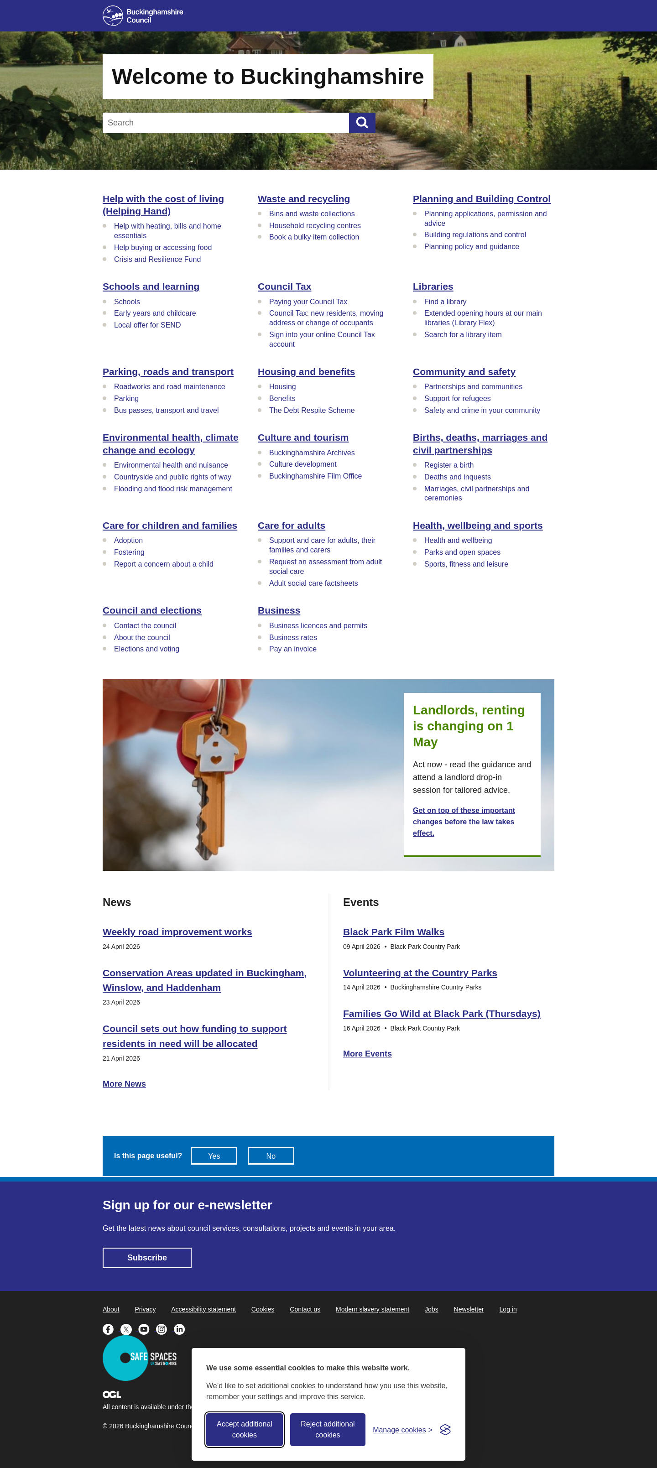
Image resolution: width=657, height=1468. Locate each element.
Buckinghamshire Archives (312, 453)
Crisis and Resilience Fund (157, 259)
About (111, 1309)
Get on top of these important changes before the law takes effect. (464, 822)
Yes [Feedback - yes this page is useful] (214, 1156)
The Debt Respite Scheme (312, 410)
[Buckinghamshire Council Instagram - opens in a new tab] (165, 1328)
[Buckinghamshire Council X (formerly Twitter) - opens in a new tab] (129, 1328)
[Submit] (362, 123)
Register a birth (449, 465)
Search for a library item (463, 334)
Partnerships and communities (473, 386)
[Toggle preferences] (403, 1430)
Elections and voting (146, 649)
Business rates (293, 637)
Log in (508, 1309)
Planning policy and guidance (471, 246)
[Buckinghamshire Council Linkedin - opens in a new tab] (182, 1328)
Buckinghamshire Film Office (315, 476)
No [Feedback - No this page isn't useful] (271, 1156)
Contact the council (145, 626)
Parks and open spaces (462, 552)
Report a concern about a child (164, 564)
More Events (367, 1053)
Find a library (445, 302)
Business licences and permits (318, 626)
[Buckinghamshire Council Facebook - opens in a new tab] (111, 1328)
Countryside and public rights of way (172, 477)
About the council (142, 637)
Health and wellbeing (458, 540)
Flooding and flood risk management (173, 489)
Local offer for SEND (147, 325)
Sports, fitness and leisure (466, 564)
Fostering (129, 552)
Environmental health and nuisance (171, 465)
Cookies (263, 1309)
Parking (126, 398)
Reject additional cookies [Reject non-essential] (328, 1429)
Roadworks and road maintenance (169, 386)
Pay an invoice (293, 649)
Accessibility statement (203, 1309)
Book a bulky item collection (314, 237)
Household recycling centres (315, 225)
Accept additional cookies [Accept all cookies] (244, 1429)
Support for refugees (457, 398)
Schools (127, 302)
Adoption (128, 540)
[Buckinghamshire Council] (143, 15)
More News (124, 1083)
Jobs (431, 1309)
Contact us (305, 1309)
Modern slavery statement (372, 1309)
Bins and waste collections (312, 214)
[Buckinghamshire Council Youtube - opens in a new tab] (147, 1328)
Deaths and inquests (457, 477)
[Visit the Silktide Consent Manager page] (445, 1429)
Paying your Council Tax (308, 302)
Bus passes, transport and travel (166, 410)
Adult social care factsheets (313, 583)
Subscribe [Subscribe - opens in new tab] (147, 1257)
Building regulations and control (475, 235)
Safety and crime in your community (482, 410)
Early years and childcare (155, 313)
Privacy (145, 1309)
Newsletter (469, 1309)
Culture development (303, 464)
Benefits (282, 398)
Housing (282, 386)
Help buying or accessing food (163, 247)
